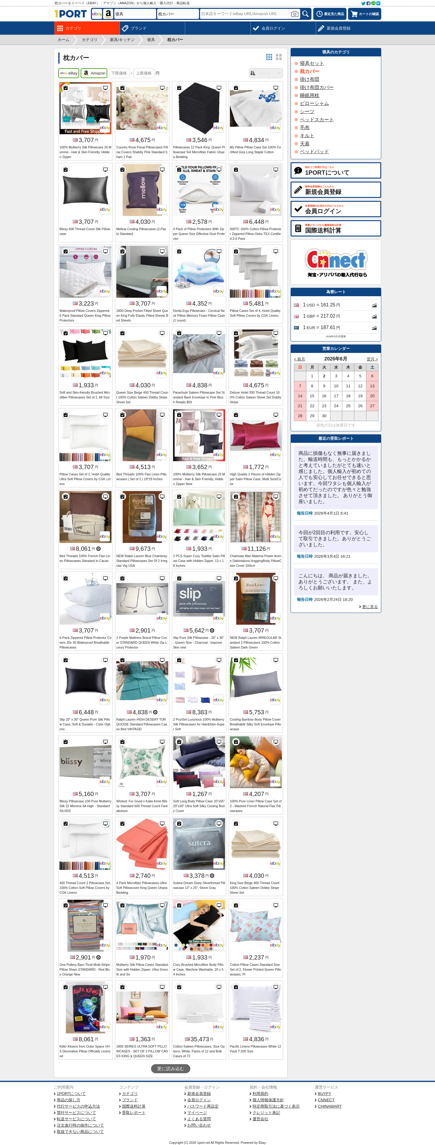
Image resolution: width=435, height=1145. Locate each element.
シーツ (307, 111)
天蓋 (305, 143)
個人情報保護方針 (268, 1100)
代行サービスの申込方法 (78, 1106)
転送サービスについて (76, 1119)
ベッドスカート (317, 119)
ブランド (130, 1100)
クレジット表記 (266, 1112)
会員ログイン (199, 1100)
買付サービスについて (76, 1112)
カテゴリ (130, 1093)
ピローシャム (314, 103)
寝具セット (312, 63)
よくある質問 (199, 1119)
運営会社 (260, 1119)
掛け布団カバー (317, 87)
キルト (307, 135)
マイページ (197, 1112)
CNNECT (326, 1100)
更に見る (370, 606)
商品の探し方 (68, 1100)
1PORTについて (71, 1093)
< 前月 (299, 359)
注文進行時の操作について (80, 1125)
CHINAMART (330, 1106)
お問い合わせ (199, 1125)
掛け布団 (309, 79)
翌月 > (372, 359)
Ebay (262, 1142)
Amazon (93, 73)
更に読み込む (170, 1068)
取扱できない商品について (80, 1131)
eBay (68, 73)
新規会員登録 (199, 1093)
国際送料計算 (134, 1106)
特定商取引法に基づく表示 (276, 1106)
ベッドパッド (314, 151)
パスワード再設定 (203, 1106)
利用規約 (260, 1093)
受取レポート (134, 1112)
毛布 (305, 127)
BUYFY (324, 1093)
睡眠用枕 (309, 95)
